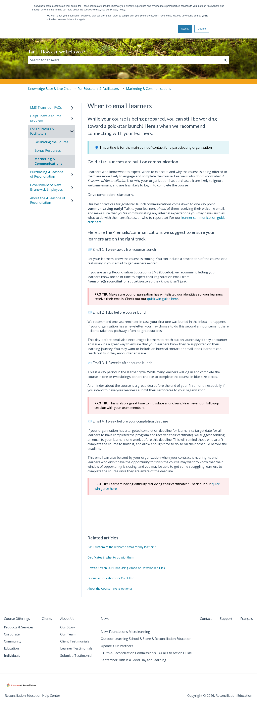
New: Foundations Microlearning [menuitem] (125, 631)
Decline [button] (202, 28)
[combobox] (124, 60)
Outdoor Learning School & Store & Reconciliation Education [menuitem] (146, 638)
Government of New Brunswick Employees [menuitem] (46, 187)
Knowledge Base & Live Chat (49, 88)
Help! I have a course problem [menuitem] (45, 118)
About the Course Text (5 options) (110, 588)
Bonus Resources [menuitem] (48, 150)
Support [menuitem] (226, 618)
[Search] (225, 60)
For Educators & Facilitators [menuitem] (42, 131)
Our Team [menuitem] (67, 634)
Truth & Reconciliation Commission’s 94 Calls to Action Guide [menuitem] (146, 653)
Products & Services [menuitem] (19, 627)
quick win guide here (162, 299)
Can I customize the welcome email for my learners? (122, 547)
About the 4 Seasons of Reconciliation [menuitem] (47, 200)
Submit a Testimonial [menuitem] (76, 655)
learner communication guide (203, 217)
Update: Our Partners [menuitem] (117, 646)
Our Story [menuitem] (67, 627)
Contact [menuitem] (206, 618)
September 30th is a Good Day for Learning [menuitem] (133, 660)
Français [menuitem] (246, 618)
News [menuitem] (105, 618)
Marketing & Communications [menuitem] (48, 161)
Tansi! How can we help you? (56, 51)
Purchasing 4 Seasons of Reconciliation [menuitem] (46, 174)
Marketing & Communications (148, 88)
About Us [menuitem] (67, 618)
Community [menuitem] (12, 641)
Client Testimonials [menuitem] (74, 641)
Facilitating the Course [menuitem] (51, 142)
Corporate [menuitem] (12, 634)
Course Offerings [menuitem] (17, 618)
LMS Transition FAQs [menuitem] (46, 107)
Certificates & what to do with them (111, 557)
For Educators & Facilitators (98, 88)
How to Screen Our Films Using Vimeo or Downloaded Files (126, 568)
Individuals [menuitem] (12, 655)
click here (95, 222)
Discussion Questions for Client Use (111, 578)
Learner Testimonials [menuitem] (76, 648)
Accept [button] (185, 28)
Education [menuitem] (11, 648)
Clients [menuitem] (47, 618)
